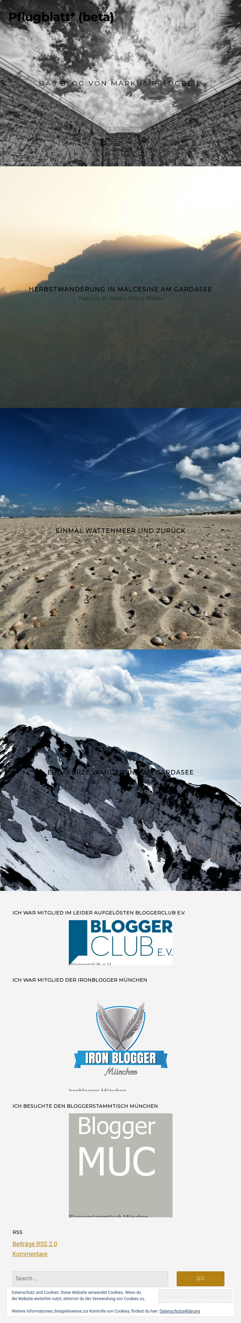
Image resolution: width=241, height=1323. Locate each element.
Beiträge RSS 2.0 (34, 1244)
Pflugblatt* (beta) (61, 17)
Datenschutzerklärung (179, 1311)
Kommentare (29, 1254)
